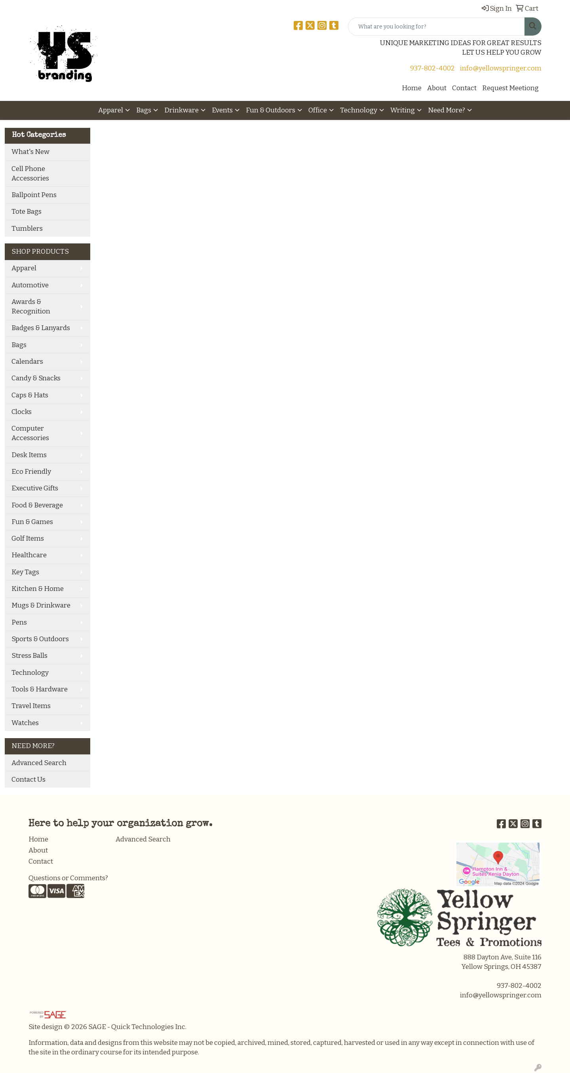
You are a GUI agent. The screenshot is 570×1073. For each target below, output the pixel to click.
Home (412, 88)
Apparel (110, 110)
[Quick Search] (436, 26)
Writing (402, 110)
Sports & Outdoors (40, 639)
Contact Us (28, 779)
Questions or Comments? (68, 878)
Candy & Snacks (36, 378)
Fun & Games (32, 522)
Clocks (21, 412)
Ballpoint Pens (34, 195)
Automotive (30, 285)
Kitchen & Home (37, 589)
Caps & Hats (29, 395)
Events (222, 110)
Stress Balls (29, 655)
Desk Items (29, 455)
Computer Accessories (30, 433)
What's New (30, 152)
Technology (358, 110)
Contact (464, 88)
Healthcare (29, 555)
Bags (143, 110)
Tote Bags (26, 211)
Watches (25, 723)
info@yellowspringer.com (501, 68)
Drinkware (181, 110)
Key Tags (25, 572)
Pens (19, 622)
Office (317, 110)
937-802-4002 (432, 68)
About (436, 88)
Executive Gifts (34, 488)
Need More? (446, 110)
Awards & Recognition (30, 306)
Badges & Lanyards (40, 328)
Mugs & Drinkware (40, 605)
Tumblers (27, 228)
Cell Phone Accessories (30, 173)
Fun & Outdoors (270, 110)
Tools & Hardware (39, 689)
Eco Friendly (31, 471)
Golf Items (27, 538)
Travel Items (31, 706)
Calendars (27, 361)
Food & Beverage (37, 505)
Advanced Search (38, 763)
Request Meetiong (510, 88)
